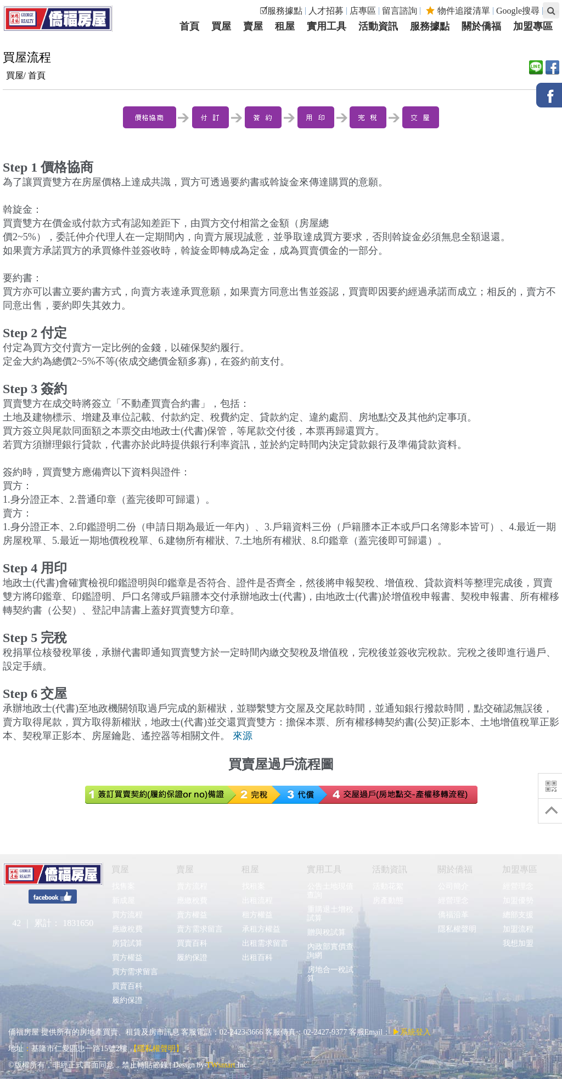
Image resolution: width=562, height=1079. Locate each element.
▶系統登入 (411, 1032)
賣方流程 (191, 886)
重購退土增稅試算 (330, 913)
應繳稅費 (127, 929)
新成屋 (123, 900)
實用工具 (324, 869)
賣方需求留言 (199, 929)
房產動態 (387, 900)
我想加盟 (517, 943)
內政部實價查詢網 (330, 950)
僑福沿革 (453, 915)
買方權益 (127, 957)
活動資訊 (389, 869)
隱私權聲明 (456, 929)
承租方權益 (260, 929)
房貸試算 (127, 943)
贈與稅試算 (326, 932)
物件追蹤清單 (458, 10)
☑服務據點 (281, 10)
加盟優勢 (517, 900)
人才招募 (326, 10)
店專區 (363, 10)
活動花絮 (387, 886)
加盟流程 (517, 929)
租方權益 (257, 915)
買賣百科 (127, 986)
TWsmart (220, 1065)
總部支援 (517, 915)
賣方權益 (191, 915)
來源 (242, 735)
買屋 (120, 869)
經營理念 (453, 900)
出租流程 (257, 900)
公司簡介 (453, 886)
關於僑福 (455, 869)
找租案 (253, 886)
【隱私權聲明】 (156, 1048)
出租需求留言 (264, 943)
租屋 (250, 869)
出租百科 (257, 957)
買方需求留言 (134, 972)
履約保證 (127, 1000)
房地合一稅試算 (330, 974)
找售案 (123, 886)
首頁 (37, 75)
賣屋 (185, 869)
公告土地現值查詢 (330, 890)
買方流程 (127, 915)
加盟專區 (519, 869)
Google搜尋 (517, 10)
